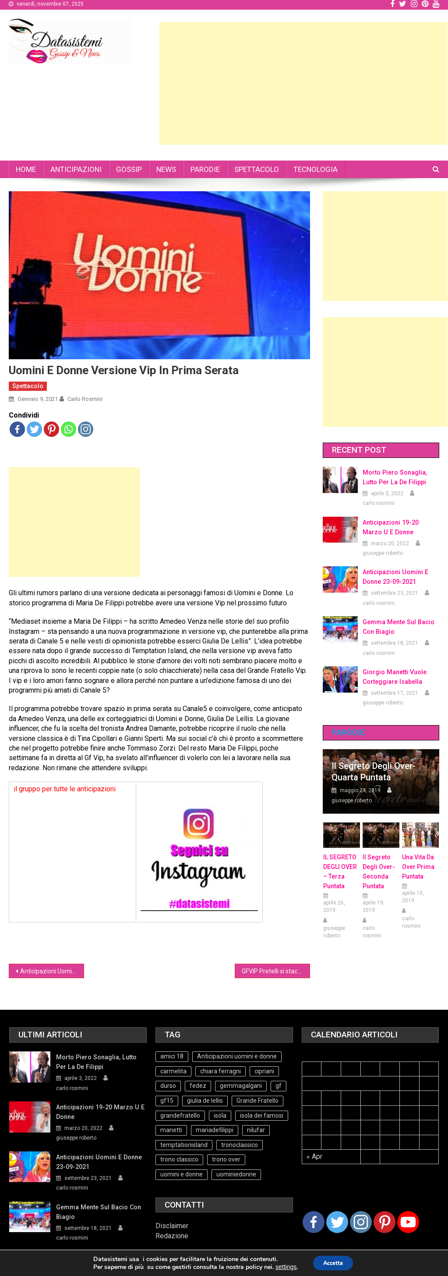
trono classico (179, 1159)
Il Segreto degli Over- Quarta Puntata (374, 772)
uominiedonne (236, 1174)
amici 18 (171, 1056)
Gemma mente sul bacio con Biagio (398, 626)
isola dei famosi (261, 1115)
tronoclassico (239, 1144)
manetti (171, 1129)
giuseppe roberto (383, 553)
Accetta (334, 1263)
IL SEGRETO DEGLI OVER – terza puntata (340, 872)
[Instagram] (361, 1222)
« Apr (314, 1156)
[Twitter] (337, 1222)
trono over (226, 1159)
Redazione (171, 1236)
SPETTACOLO (256, 169)
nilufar (256, 1129)
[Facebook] (314, 1222)
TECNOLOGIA (315, 169)
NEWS (166, 169)
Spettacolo (27, 386)
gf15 (166, 1100)
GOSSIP (129, 169)
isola (220, 1115)
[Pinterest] (384, 1222)
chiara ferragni (220, 1071)
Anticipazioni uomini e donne (237, 1056)
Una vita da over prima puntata (418, 867)
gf (278, 1085)
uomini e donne (181, 1174)
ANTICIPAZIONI (76, 169)
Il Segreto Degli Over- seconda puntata (379, 872)
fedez (198, 1085)
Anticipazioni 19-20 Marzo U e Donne (400, 527)
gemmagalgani (241, 1085)
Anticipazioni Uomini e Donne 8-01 (52, 971)
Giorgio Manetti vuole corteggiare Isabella (394, 676)
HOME (26, 169)
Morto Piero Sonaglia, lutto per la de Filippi (394, 477)
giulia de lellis (205, 1100)
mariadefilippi (214, 1129)
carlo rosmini (84, 399)
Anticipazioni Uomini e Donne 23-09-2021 (395, 576)
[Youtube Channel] (408, 1222)
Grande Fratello (257, 1100)
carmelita (173, 1071)
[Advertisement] (303, 83)
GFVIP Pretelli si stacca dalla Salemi (276, 971)
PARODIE (205, 169)
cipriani (264, 1071)
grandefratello (180, 1115)
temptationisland (184, 1144)
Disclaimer (171, 1226)
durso (168, 1085)
